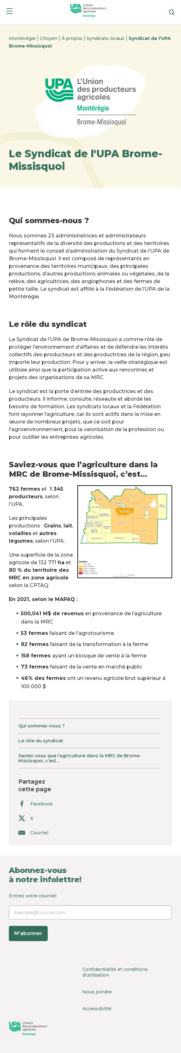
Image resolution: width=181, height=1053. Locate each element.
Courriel (33, 832)
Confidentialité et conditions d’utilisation (115, 972)
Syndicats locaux (106, 38)
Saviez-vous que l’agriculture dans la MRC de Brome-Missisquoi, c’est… (79, 758)
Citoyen (49, 38)
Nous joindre (97, 992)
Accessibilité (97, 1008)
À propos (73, 38)
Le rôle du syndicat (40, 741)
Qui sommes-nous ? (41, 726)
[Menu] (9, 12)
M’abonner (28, 933)
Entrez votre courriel (90, 917)
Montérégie (23, 38)
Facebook (35, 804)
